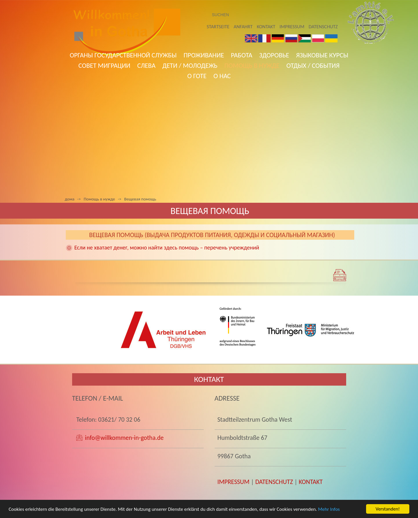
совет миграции (104, 65)
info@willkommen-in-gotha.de (124, 438)
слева (146, 65)
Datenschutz (323, 27)
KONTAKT (311, 482)
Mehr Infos (329, 512)
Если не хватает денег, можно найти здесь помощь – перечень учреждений (166, 247)
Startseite (218, 27)
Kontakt (266, 27)
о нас (222, 76)
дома (69, 199)
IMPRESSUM (233, 482)
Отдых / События (313, 65)
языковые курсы (322, 55)
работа (241, 55)
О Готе (197, 76)
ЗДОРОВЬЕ (274, 55)
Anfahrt (243, 27)
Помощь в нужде (252, 65)
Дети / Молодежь (190, 65)
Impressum (292, 27)
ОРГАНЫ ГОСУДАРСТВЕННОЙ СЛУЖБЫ (123, 55)
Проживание (203, 55)
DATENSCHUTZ (274, 482)
